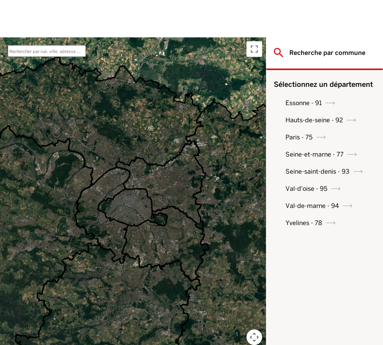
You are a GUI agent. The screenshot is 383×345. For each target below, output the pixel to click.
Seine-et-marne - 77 (314, 154)
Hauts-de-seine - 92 (314, 120)
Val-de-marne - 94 (312, 205)
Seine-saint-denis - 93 (317, 171)
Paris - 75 (298, 137)
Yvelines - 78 (303, 223)
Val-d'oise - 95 (306, 188)
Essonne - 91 (303, 103)
